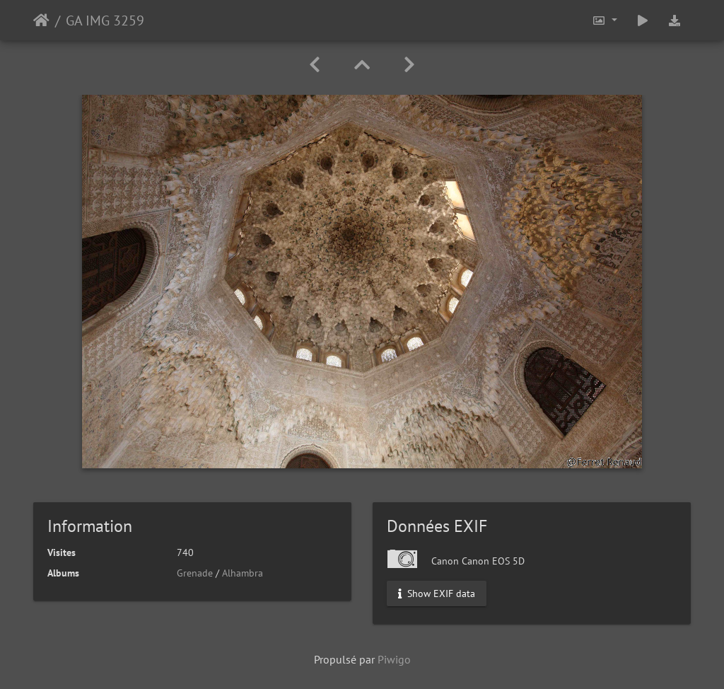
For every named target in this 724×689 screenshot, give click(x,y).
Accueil (41, 20)
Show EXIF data (436, 593)
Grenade (195, 573)
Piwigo (394, 659)
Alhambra (242, 573)
